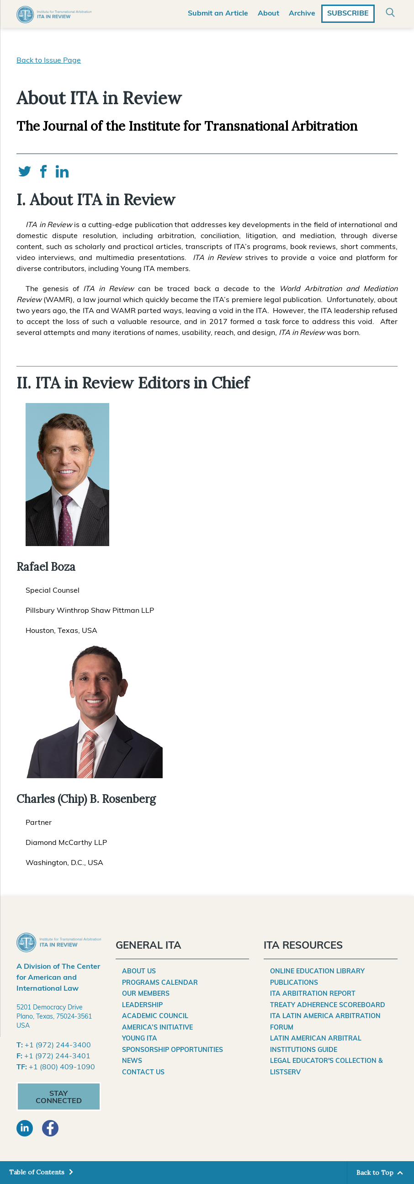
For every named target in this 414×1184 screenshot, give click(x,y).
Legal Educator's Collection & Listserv (326, 1067)
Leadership (142, 1005)
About (268, 13)
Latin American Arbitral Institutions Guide (315, 1044)
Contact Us (143, 1072)
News (132, 1061)
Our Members (146, 994)
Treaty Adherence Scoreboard (327, 1005)
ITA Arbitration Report (313, 994)
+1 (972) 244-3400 (58, 1045)
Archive (302, 13)
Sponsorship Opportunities (172, 1050)
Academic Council (155, 1016)
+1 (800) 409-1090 (62, 1067)
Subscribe (348, 13)
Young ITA (139, 1038)
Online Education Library (317, 971)
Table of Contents (37, 1172)
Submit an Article (218, 13)
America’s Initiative (157, 1028)
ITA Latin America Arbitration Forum (325, 1022)
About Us (139, 971)
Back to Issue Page (48, 60)
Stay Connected (59, 1097)
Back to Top (374, 1172)
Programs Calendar (160, 983)
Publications (294, 983)
